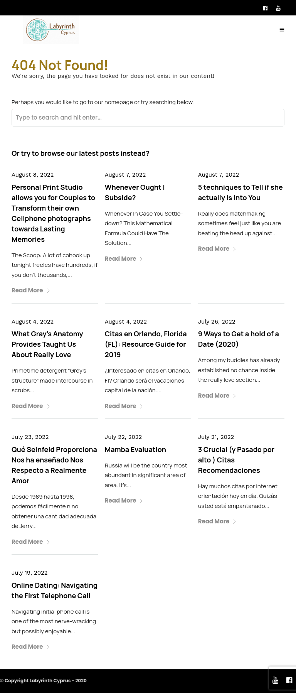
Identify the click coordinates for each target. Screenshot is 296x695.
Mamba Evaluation (135, 451)
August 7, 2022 (125, 177)
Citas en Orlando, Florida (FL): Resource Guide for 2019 (146, 346)
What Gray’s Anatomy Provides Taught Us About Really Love (47, 346)
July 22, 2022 (123, 439)
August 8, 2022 (33, 177)
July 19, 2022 (30, 575)
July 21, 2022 (216, 439)
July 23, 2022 (30, 439)
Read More (31, 292)
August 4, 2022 (33, 324)
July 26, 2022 (216, 324)
